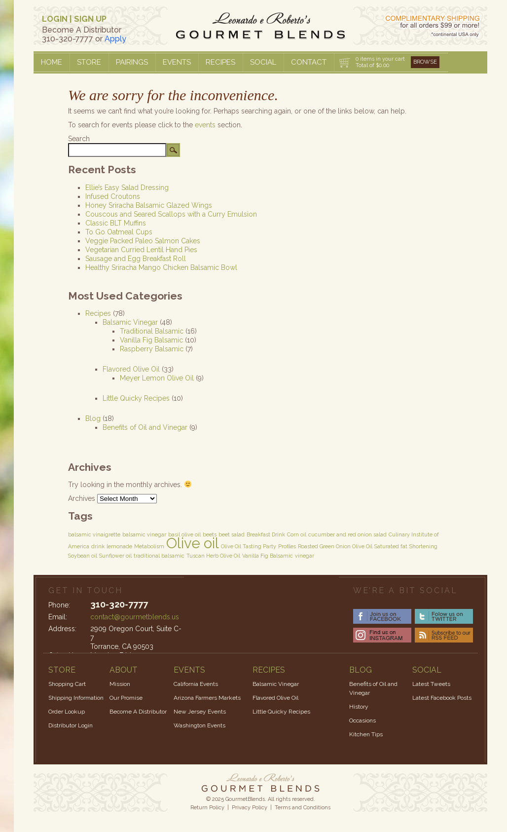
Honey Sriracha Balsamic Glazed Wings (148, 205)
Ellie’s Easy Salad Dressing (127, 187)
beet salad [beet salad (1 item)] (231, 534)
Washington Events (199, 725)
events (205, 125)
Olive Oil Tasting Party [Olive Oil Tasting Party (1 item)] (248, 546)
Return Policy (207, 807)
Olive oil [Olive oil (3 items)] (192, 543)
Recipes (220, 62)
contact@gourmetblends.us (134, 617)
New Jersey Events (200, 711)
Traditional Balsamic (151, 331)
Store (89, 62)
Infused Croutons (112, 196)
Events (177, 62)
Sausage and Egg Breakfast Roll (135, 259)
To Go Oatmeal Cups (118, 232)
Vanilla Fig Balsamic (151, 340)
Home (51, 62)
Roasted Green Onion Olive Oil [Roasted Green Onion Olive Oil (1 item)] (335, 546)
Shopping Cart (67, 684)
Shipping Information (76, 697)
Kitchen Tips (366, 734)
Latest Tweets (431, 684)
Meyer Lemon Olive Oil (157, 378)
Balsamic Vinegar (130, 322)
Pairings (132, 62)
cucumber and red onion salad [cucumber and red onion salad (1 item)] (347, 534)
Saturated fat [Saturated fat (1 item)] (390, 546)
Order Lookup (66, 711)
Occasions (362, 720)
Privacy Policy (249, 807)
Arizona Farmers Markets (207, 697)
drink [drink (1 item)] (98, 546)
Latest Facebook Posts (441, 697)
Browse (425, 62)
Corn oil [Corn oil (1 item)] (296, 534)
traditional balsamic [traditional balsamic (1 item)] (159, 556)
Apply (115, 38)
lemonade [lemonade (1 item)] (119, 546)
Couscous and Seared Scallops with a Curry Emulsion (171, 214)
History (358, 706)
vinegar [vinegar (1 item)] (304, 556)
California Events (196, 684)
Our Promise (126, 697)
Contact (308, 62)
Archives (81, 498)
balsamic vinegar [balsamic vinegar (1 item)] (144, 534)
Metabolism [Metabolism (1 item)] (149, 546)
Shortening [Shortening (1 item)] (423, 546)
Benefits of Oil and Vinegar (145, 427)
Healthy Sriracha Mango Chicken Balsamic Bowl (161, 267)
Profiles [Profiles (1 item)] (287, 546)
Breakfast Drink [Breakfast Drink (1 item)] (266, 534)
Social (263, 62)
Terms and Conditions (302, 807)
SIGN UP (90, 19)
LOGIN (55, 19)
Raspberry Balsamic (151, 349)
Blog (93, 418)
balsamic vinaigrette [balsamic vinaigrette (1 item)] (94, 534)
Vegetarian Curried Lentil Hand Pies (141, 250)
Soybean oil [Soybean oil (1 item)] (82, 556)
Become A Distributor (138, 711)
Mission (119, 684)
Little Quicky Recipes (136, 398)
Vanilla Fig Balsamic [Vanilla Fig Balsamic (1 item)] (267, 556)
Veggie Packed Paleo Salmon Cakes (142, 241)
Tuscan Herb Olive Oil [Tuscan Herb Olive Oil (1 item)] (213, 556)
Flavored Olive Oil (131, 369)
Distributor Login (70, 725)
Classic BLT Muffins (115, 223)
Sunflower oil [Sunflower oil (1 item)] (115, 556)
